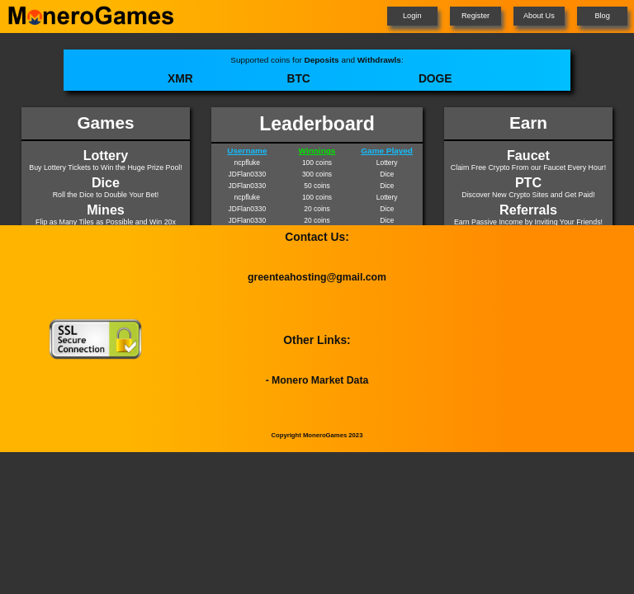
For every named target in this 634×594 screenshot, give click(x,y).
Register (475, 16)
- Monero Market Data (317, 380)
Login (412, 16)
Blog (601, 16)
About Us (539, 16)
